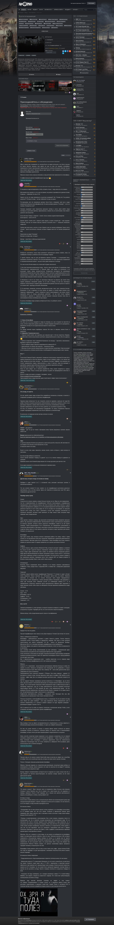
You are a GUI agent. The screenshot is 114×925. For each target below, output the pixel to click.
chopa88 (26, 183)
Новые (63, 155)
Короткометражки (50, 25)
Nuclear (75, 364)
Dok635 (91, 354)
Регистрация (91, 3)
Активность (48, 9)
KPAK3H (26, 625)
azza (93, 363)
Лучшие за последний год (35, 27)
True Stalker (79, 134)
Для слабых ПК (42, 25)
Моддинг (68, 9)
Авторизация (50, 50)
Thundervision (81, 298)
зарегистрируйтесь (89, 268)
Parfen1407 (76, 371)
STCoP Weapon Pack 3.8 (82, 62)
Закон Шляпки (80, 40)
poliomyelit (89, 352)
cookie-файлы (28, 920)
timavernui (27, 751)
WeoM (90, 363)
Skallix (90, 360)
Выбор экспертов (67, 25)
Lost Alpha (78, 145)
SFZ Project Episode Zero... (83, 26)
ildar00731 (86, 363)
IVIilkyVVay (84, 370)
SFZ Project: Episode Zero (82, 30)
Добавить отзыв (31, 150)
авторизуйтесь (24, 106)
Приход (78, 48)
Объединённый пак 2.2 (81, 291)
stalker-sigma (28, 158)
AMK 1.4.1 (78, 19)
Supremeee (90, 359)
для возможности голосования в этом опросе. (84, 269)
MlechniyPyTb (80, 362)
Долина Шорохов (80, 51)
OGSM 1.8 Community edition (83, 138)
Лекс (93, 360)
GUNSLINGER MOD (81, 167)
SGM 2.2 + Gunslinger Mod (82, 317)
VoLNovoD (27, 247)
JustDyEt (75, 359)
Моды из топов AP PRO (23, 25)
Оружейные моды (22, 21)
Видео (59, 74)
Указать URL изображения (62, 145)
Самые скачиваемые (61, 21)
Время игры (32, 132)
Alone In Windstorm (81, 44)
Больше (75, 9)
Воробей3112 (79, 360)
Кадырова (85, 369)
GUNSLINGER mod (80, 23)
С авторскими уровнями (50, 21)
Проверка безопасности (32, 118)
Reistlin (83, 366)
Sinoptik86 (76, 369)
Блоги (41, 9)
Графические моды (63, 19)
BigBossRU (90, 369)
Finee (75, 356)
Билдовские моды (31, 21)
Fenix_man (80, 367)
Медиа (35, 9)
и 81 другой (76, 373)
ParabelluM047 (77, 358)
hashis (87, 366)
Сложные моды (40, 21)
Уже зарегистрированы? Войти (78, 3)
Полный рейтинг (84, 72)
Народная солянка (81, 152)
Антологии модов (47, 23)
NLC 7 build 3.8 (80, 322)
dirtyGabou (84, 354)
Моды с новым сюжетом (53, 19)
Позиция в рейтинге (54, 45)
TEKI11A (84, 356)
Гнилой (85, 359)
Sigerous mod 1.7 (80, 149)
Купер (82, 359)
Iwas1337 (81, 371)
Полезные (68, 155)
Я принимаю (90, 919)
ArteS (92, 358)
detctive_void (86, 362)
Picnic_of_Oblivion (77, 370)
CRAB (75, 360)
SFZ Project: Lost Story (82, 69)
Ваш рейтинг (32, 127)
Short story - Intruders (81, 55)
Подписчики (49, 52)
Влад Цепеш (28, 783)
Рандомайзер (54, 27)
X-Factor (87, 355)
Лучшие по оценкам (29, 23)
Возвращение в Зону (81, 142)
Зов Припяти (50, 39)
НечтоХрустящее (77, 354)
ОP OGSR (79, 336)
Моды (24, 9)
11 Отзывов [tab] (23, 97)
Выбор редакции (38, 23)
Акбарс (88, 370)
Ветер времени (80, 58)
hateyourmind (86, 360)
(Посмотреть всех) (87, 349)
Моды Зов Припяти (42, 19)
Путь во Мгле (79, 156)
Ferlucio (75, 355)
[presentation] (37, 122)
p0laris (26, 422)
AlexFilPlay (80, 352)
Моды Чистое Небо (33, 19)
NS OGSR (79, 305)
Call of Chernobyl (80, 37)
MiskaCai (92, 364)
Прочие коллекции (46, 27)
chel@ (79, 359)
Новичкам (21, 23)
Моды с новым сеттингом (57, 23)
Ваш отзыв (32, 137)
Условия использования (33, 923)
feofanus (76, 352)
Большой (81, 369)
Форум (29, 9)
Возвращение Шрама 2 (82, 311)
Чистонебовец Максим (81, 102)
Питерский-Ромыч (78, 366)
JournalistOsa (28, 386)
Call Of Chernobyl (80, 127)
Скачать (32, 74)
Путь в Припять (80, 159)
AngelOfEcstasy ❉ (80, 97)
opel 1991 (76, 367)
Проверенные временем (23, 27)
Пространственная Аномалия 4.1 (84, 33)
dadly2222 (78, 110)
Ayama (75, 362)
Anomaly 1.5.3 (79, 65)
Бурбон (79, 343)
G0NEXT (26, 308)
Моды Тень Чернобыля (23, 19)
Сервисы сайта (58, 9)
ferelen (89, 358)
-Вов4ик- (88, 356)
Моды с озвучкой (59, 25)
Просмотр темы (84, 273)
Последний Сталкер (81, 174)
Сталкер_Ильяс (79, 89)
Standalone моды (33, 25)
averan (82, 364)
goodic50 (85, 358)
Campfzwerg (79, 356)
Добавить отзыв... (32, 141)
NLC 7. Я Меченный (81, 131)
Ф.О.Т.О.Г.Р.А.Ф (80, 170)
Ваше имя (28, 111)
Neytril (91, 355)
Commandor (79, 84)
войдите (81, 268)
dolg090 (79, 364)
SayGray (84, 352)
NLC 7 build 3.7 (80, 342)
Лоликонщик (91, 367)
